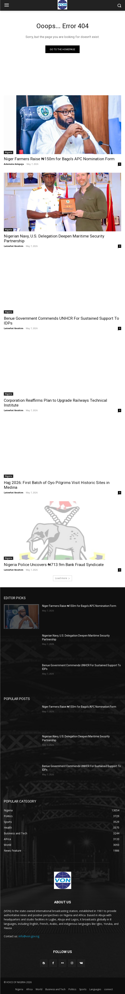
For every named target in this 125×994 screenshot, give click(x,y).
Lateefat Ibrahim (13, 246)
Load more (62, 578)
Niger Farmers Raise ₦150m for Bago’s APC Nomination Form (59, 159)
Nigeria (8, 152)
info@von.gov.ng (29, 936)
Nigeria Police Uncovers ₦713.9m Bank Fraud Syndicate (54, 564)
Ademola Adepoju (14, 164)
